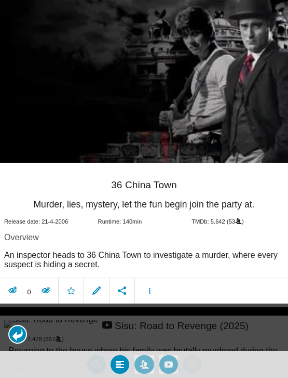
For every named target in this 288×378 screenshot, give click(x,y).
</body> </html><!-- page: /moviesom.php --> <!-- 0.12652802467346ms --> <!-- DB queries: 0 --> (144, 189)
